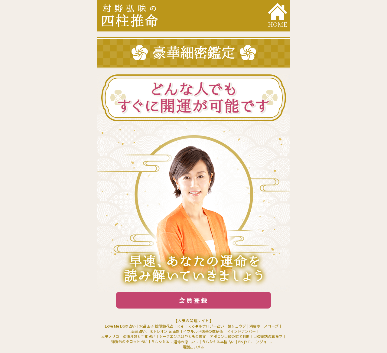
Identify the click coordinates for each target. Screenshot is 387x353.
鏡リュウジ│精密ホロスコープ (253, 326)
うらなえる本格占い (218, 341)
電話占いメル (193, 347)
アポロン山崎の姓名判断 (230, 336)
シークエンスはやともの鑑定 (182, 336)
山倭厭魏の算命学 (267, 336)
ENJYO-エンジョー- (255, 341)
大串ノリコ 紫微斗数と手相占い (128, 336)
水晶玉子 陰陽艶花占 (156, 326)
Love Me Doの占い (120, 326)
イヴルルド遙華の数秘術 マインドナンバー (219, 331)
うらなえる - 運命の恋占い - (174, 341)
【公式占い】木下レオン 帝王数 (154, 331)
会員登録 (193, 300)
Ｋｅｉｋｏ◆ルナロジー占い (200, 326)
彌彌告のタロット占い (129, 341)
